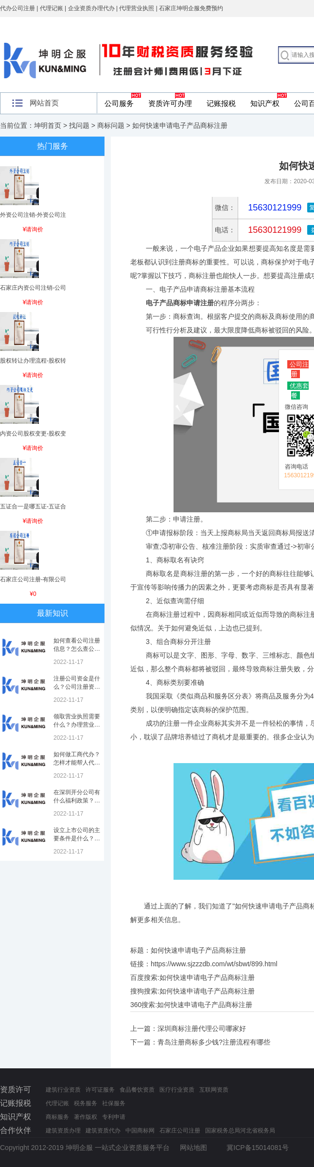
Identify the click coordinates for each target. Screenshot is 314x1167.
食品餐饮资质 (137, 1089)
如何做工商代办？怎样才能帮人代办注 (76, 762)
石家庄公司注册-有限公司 (33, 579)
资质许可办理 (170, 103)
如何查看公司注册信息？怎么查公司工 (76, 649)
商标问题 (110, 125)
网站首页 (44, 103)
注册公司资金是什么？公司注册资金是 (76, 686)
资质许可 (15, 1089)
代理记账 (57, 1103)
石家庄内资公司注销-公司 (33, 287)
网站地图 (193, 1147)
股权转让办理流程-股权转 (33, 360)
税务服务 (85, 1103)
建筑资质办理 (63, 1130)
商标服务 (57, 1117)
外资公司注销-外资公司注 (33, 214)
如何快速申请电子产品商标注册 (207, 977)
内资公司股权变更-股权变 (33, 433)
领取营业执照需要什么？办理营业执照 (76, 724)
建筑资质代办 (103, 1130)
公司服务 (119, 103)
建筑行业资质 (63, 1089)
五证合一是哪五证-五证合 (33, 506)
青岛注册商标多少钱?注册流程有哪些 (213, 1042)
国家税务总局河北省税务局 (240, 1130)
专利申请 (113, 1117)
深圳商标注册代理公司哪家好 (201, 1028)
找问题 (79, 125)
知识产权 (264, 103)
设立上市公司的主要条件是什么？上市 (76, 838)
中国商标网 (140, 1130)
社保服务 (113, 1103)
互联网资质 (213, 1089)
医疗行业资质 (176, 1089)
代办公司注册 (17, 8)
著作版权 (85, 1117)
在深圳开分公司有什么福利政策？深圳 (76, 800)
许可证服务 (100, 1089)
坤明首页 (47, 125)
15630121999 (273, 230)
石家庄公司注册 (179, 1130)
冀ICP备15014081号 (258, 1147)
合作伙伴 (15, 1130)
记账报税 (221, 103)
